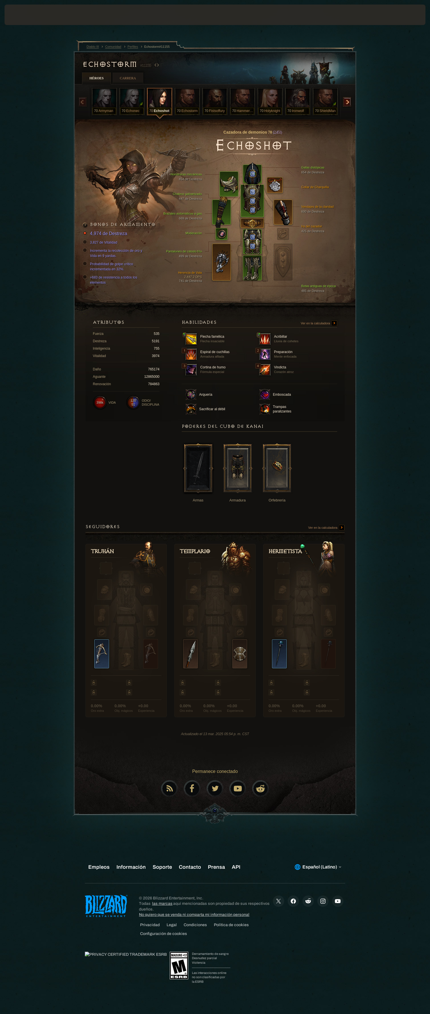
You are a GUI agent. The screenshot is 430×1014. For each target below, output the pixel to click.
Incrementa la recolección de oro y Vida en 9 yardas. (113, 253)
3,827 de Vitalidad (100, 242)
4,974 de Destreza (105, 234)
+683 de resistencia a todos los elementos (110, 280)
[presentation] (26, 15)
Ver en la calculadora (319, 323)
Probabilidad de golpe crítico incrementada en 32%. (108, 266)
